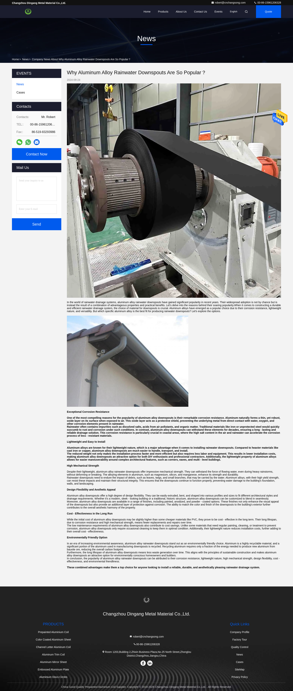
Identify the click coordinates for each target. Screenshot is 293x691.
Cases (239, 662)
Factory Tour (239, 639)
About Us (181, 11)
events (219, 11)
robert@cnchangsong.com (228, 2)
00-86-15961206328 (267, 2)
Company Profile (239, 632)
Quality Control (239, 647)
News (25, 59)
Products (163, 11)
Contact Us (200, 11)
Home (147, 11)
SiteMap (239, 669)
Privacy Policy (240, 676)
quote (268, 11)
